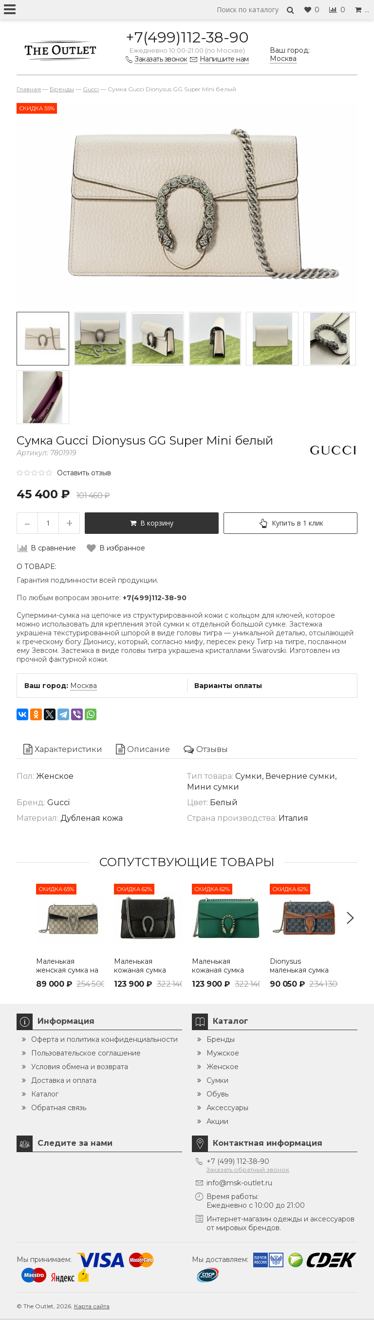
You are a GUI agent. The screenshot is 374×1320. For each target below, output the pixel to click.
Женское (222, 1066)
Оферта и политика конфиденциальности (104, 1039)
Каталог (44, 1094)
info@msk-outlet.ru (239, 1182)
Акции (217, 1121)
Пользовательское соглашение (86, 1053)
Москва (83, 685)
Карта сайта (92, 1306)
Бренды (220, 1039)
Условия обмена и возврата (79, 1066)
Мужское (222, 1053)
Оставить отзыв (84, 472)
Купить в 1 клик (290, 523)
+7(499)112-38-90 (187, 37)
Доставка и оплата (63, 1080)
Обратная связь (58, 1107)
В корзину (151, 523)
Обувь (217, 1094)
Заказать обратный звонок (247, 1169)
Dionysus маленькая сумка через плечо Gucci (302, 970)
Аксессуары (227, 1107)
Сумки (217, 1080)
